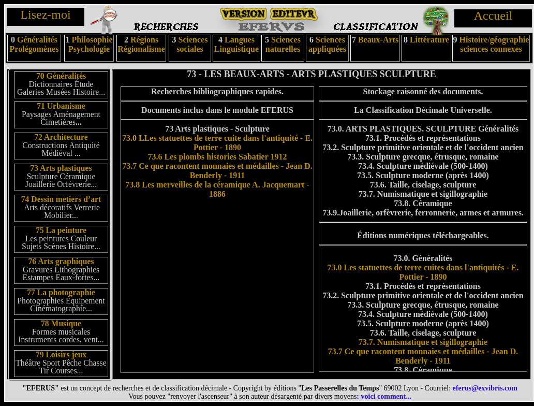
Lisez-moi (45, 14)
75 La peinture (61, 230)
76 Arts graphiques (61, 261)
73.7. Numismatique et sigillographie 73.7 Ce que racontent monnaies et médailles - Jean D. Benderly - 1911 (423, 351)
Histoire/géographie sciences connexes (494, 44)
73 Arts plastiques (61, 168)
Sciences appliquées (327, 44)
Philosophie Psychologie (90, 44)
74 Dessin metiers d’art (61, 199)
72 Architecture (60, 137)
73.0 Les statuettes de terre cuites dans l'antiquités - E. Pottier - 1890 (423, 272)
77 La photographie (61, 292)
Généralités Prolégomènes (34, 44)
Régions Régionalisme (141, 44)
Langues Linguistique (236, 44)
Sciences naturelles (283, 44)
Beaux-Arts (377, 39)
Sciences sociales (191, 44)
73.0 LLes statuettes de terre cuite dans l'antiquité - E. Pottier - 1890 (217, 143)
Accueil (493, 15)
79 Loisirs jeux (61, 354)
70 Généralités (61, 75)
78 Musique (61, 323)
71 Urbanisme (61, 106)
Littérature (429, 39)
